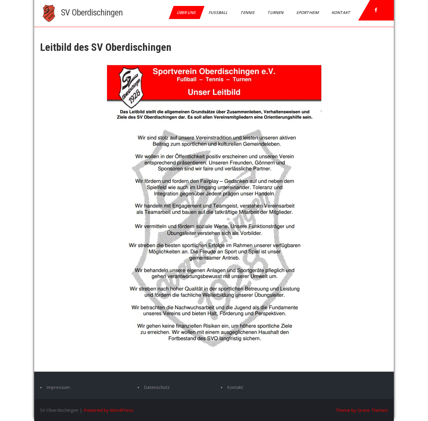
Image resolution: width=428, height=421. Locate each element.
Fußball (218, 12)
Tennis (248, 12)
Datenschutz (157, 387)
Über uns (186, 12)
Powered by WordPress (108, 410)
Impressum (58, 387)
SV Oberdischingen (92, 12)
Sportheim (308, 12)
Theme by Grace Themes (362, 410)
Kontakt (341, 12)
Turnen (276, 12)
